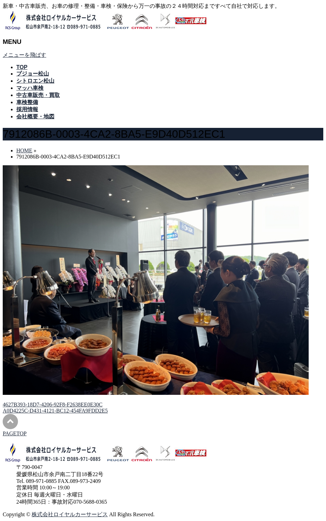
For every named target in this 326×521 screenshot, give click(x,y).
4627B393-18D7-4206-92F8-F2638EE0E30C (52, 404)
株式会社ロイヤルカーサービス (70, 514)
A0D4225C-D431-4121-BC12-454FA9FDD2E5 (55, 411)
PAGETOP (15, 433)
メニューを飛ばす (24, 55)
